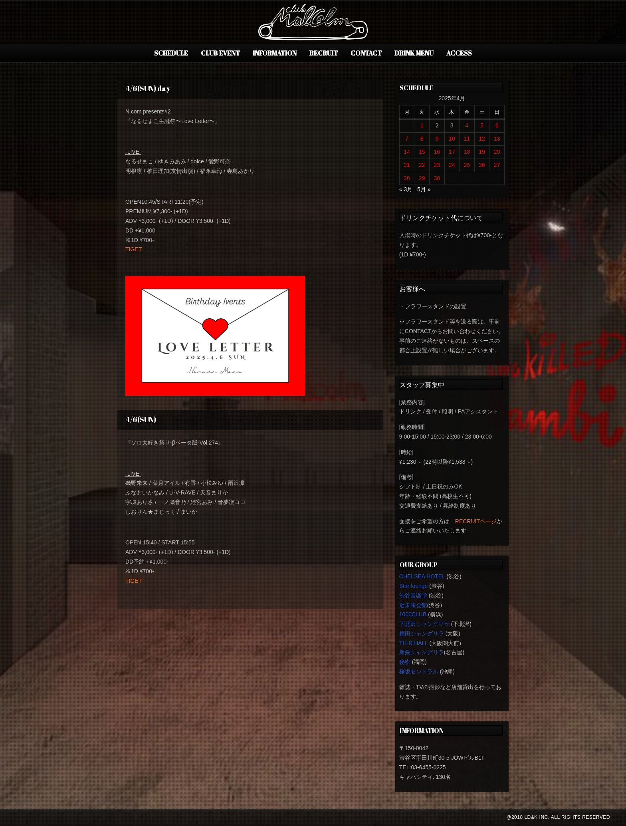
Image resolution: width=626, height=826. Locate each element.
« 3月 (405, 189)
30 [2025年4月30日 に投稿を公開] (437, 178)
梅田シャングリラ (421, 633)
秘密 (404, 662)
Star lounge (413, 586)
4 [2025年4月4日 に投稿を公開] (467, 125)
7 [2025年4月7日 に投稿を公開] (406, 138)
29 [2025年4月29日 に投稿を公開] (422, 178)
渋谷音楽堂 (413, 595)
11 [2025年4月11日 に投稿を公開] (467, 138)
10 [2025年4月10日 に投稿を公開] (452, 138)
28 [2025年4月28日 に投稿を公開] (407, 178)
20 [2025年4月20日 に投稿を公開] (497, 152)
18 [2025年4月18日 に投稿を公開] (467, 152)
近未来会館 (413, 605)
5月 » (423, 189)
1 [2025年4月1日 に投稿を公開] (422, 125)
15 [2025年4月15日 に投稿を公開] (422, 152)
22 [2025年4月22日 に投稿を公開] (422, 165)
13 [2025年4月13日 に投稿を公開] (497, 138)
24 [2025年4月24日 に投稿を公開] (452, 165)
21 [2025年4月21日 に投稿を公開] (407, 165)
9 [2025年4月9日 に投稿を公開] (436, 138)
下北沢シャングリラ (424, 624)
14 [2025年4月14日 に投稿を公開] (407, 152)
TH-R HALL (413, 643)
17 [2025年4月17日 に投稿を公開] (452, 152)
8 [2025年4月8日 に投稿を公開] (422, 138)
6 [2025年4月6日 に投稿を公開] (497, 125)
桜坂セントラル (418, 671)
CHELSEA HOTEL (422, 576)
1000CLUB (413, 614)
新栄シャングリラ (421, 652)
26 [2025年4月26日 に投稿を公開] (482, 165)
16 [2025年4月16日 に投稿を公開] (437, 152)
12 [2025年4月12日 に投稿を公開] (482, 138)
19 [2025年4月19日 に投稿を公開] (482, 152)
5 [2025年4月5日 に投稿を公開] (481, 125)
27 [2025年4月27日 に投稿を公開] (497, 165)
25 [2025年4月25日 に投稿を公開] (467, 165)
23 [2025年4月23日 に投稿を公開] (437, 165)
